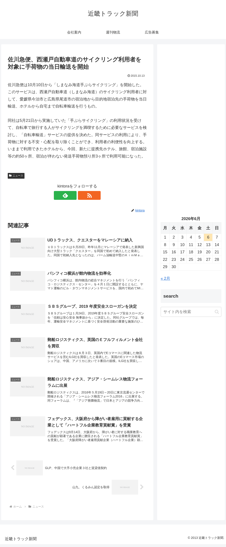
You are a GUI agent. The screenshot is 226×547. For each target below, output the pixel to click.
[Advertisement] (191, 89)
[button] (217, 311)
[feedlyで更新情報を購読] (72, 195)
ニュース (16, 175)
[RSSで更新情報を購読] (82, 195)
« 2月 (165, 278)
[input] (191, 312)
